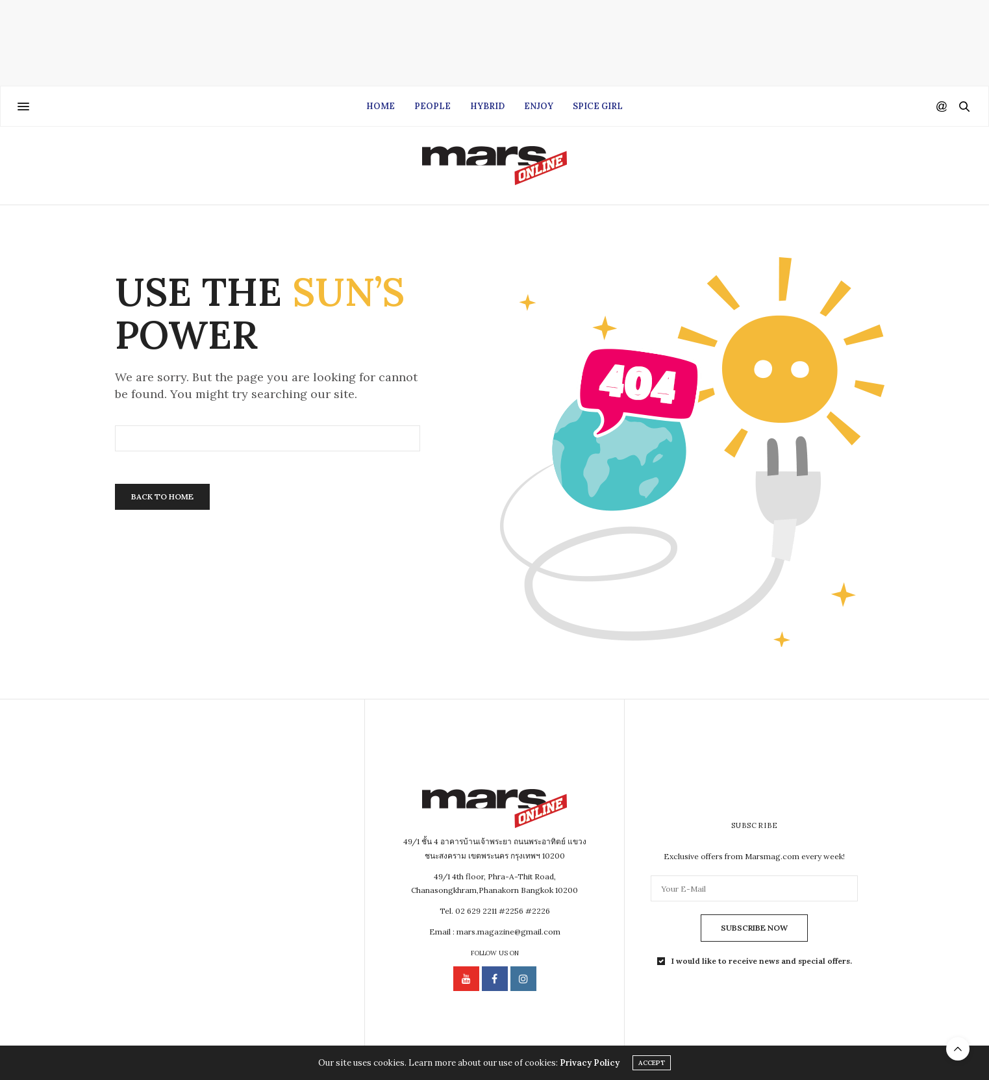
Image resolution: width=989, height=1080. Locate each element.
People (432, 106)
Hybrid (487, 106)
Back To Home (162, 496)
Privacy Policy (590, 1062)
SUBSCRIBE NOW (754, 928)
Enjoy (538, 106)
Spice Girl (598, 106)
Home (380, 106)
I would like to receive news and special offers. (761, 961)
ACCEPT (651, 1063)
